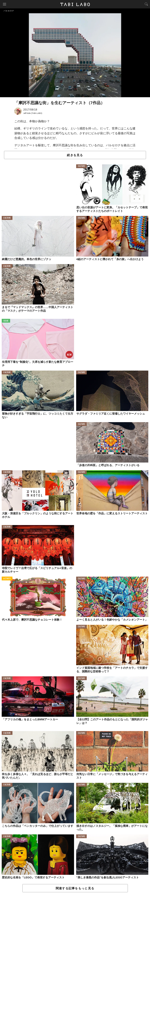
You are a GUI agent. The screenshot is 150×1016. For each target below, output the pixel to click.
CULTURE (81, 166)
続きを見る (75, 155)
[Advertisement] (75, 954)
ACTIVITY (7, 579)
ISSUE (5, 321)
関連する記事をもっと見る (75, 888)
